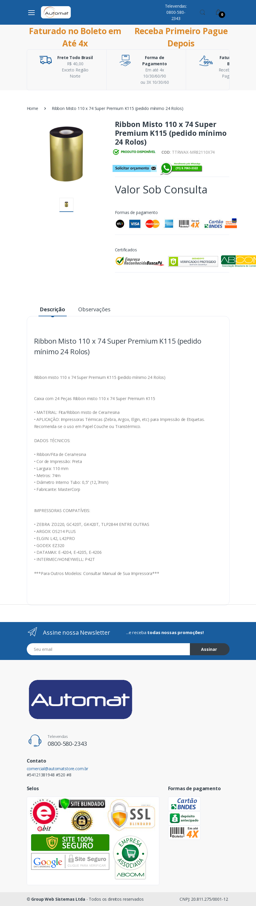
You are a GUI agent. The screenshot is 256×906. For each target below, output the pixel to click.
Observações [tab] (94, 309)
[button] (202, 11)
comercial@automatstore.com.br (57, 768)
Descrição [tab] (52, 309)
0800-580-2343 (67, 744)
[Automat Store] (56, 12)
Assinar (209, 649)
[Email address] (108, 649)
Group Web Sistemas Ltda (58, 899)
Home (32, 108)
